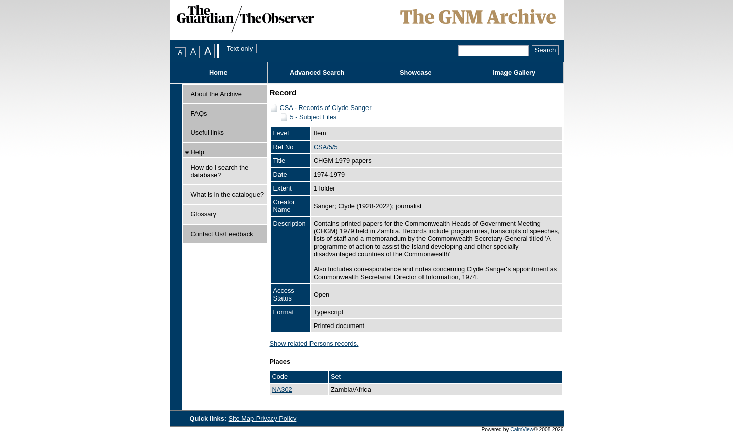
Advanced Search (317, 72)
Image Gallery (514, 72)
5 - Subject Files (313, 117)
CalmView (521, 429)
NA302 (282, 389)
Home (218, 72)
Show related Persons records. (314, 343)
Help (197, 152)
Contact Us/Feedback (222, 234)
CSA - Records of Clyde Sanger (326, 108)
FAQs (199, 113)
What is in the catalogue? (227, 194)
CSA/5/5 (326, 147)
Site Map (242, 418)
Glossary (204, 214)
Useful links (207, 133)
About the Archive (216, 94)
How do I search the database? (220, 171)
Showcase (416, 72)
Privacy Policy (276, 418)
